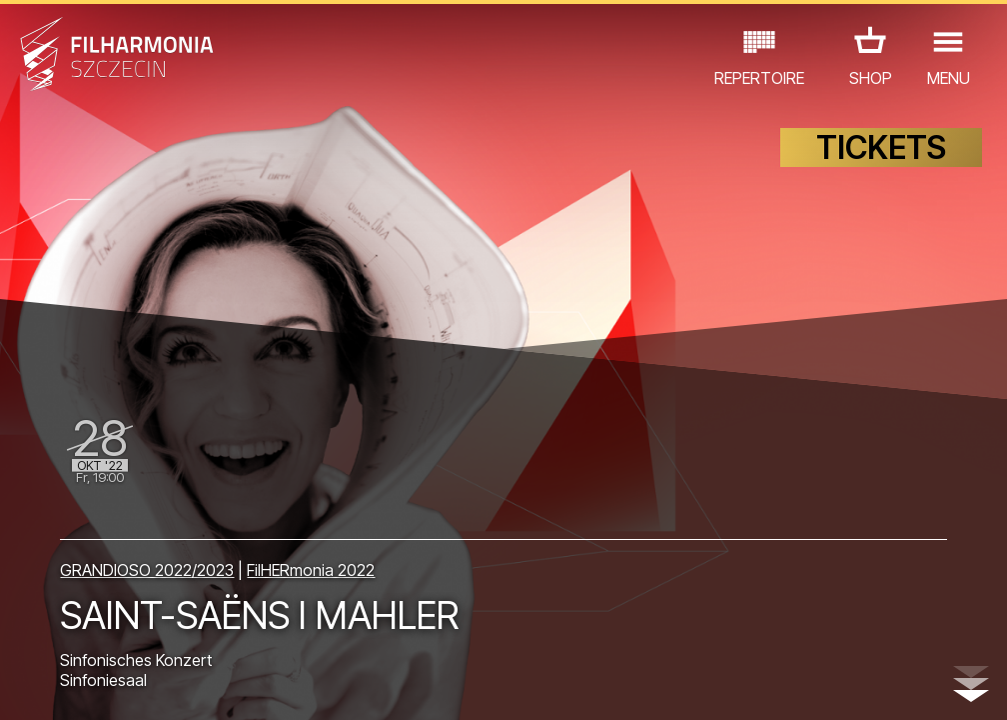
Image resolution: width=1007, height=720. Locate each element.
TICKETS (881, 147)
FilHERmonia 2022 (311, 570)
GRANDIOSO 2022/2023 (147, 570)
